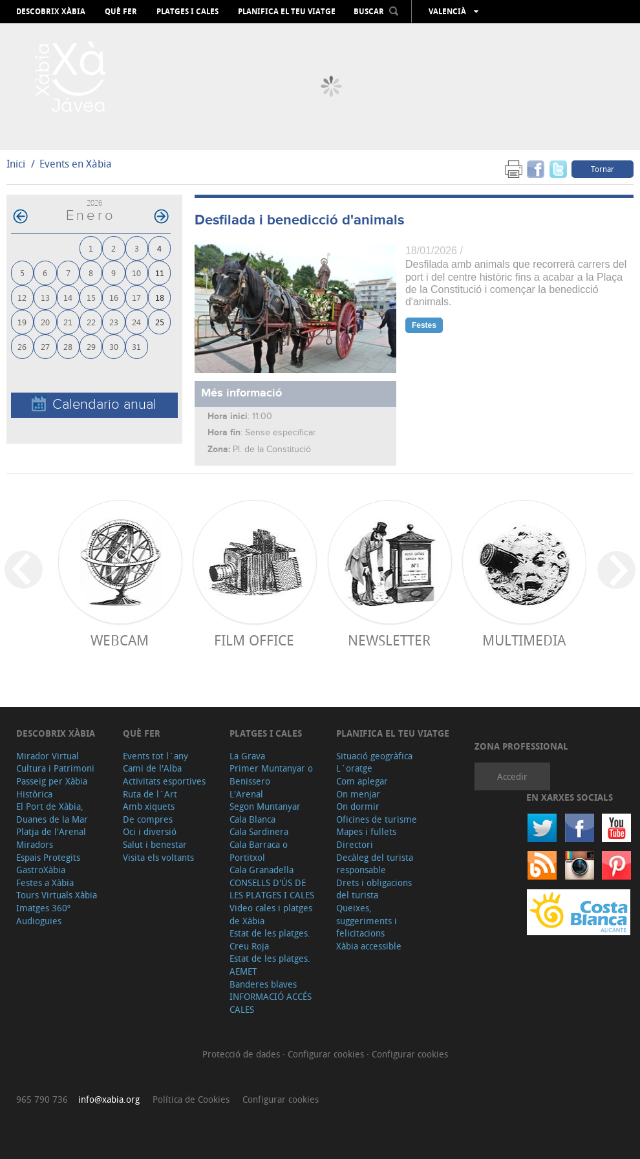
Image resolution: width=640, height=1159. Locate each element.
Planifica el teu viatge (287, 12)
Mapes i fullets (366, 831)
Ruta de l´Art (150, 794)
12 (22, 297)
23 (113, 321)
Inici (15, 164)
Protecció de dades (242, 1054)
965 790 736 (42, 1099)
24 (136, 321)
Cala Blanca (252, 819)
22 (91, 321)
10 (136, 272)
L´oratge (354, 768)
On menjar (358, 794)
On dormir (357, 806)
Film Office (254, 640)
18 (159, 297)
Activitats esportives (164, 781)
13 (45, 297)
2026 (94, 203)
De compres (148, 819)
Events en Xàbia (75, 164)
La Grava (247, 756)
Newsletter (389, 640)
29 (91, 346)
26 (22, 346)
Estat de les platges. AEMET (269, 964)
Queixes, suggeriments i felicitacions (366, 920)
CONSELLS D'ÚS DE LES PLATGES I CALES (271, 889)
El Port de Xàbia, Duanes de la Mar (52, 812)
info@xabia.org (109, 1099)
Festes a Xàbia (45, 882)
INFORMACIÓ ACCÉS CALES (270, 1002)
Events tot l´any (155, 756)
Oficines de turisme (376, 819)
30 (113, 346)
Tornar (602, 169)
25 (159, 321)
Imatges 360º (43, 908)
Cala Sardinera (258, 831)
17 (136, 297)
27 (45, 346)
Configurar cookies (327, 1054)
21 (67, 321)
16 (113, 297)
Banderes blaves (263, 984)
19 (22, 321)
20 (45, 321)
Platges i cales (187, 12)
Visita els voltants (158, 857)
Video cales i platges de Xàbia (270, 914)
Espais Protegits (48, 857)
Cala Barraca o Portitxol (258, 850)
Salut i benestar (155, 844)
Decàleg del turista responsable (374, 863)
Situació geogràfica (374, 756)
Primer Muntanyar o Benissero (271, 774)
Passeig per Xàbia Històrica (51, 787)
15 (91, 297)
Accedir (512, 776)
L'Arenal (246, 794)
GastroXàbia (40, 869)
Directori (354, 844)
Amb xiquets (149, 806)
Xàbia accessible (368, 946)
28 (67, 346)
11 (159, 272)
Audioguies (38, 921)
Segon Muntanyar (265, 806)
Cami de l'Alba (152, 768)
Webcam (120, 640)
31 (136, 346)
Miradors (34, 844)
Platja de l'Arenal (51, 831)
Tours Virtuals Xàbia (56, 895)
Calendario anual (94, 404)
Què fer (121, 12)
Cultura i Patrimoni (55, 768)
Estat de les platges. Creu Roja (269, 939)
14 (67, 297)
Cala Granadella (261, 869)
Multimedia (524, 640)
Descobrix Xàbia (50, 12)
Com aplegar (362, 781)
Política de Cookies (191, 1099)
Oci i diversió (149, 831)
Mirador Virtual (47, 756)
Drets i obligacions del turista (374, 889)
